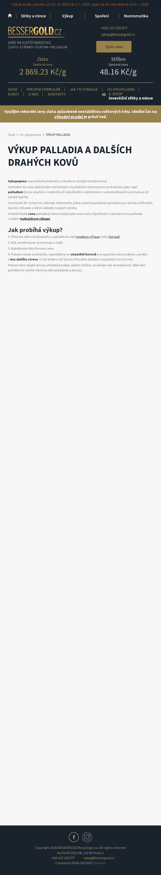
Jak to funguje (84, 89)
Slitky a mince (33, 15)
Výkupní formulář (43, 89)
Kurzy (13, 94)
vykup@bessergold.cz (118, 34)
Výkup (67, 15)
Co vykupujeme (121, 89)
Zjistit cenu (114, 46)
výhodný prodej (68, 116)
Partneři (100, 863)
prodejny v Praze (88, 237)
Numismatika (136, 15)
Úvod (12, 89)
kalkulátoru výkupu (35, 219)
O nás (33, 94)
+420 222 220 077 (114, 28)
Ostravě (114, 237)
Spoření (102, 15)
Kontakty (57, 94)
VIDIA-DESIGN (81, 863)
